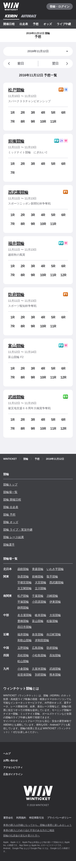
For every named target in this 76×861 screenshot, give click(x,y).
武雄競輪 (16, 397)
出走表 (23, 24)
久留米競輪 (39, 668)
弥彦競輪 (23, 576)
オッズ (47, 24)
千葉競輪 (37, 595)
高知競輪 (55, 655)
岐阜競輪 (40, 615)
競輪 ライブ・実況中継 (17, 529)
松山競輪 (23, 661)
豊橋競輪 (23, 621)
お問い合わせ (10, 760)
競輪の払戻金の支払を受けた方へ (21, 835)
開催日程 (9, 24)
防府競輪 (16, 294)
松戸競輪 (16, 90)
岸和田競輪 (42, 640)
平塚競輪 (23, 601)
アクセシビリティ (13, 767)
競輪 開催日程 (12, 499)
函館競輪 (23, 569)
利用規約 (21, 817)
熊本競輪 (55, 674)
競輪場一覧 (10, 492)
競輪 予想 (9, 514)
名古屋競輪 (24, 615)
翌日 (61, 63)
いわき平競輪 (55, 569)
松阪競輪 (52, 621)
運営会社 (8, 817)
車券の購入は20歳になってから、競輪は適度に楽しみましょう (37, 825)
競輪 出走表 (10, 507)
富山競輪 (16, 346)
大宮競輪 (40, 582)
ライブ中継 (64, 24)
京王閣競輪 (24, 588)
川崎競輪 (52, 595)
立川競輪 (40, 588)
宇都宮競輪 (24, 582)
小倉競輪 (23, 668)
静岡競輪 (23, 607)
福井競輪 (16, 243)
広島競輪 (37, 647)
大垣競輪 (55, 615)
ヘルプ (7, 753)
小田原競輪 (39, 601)
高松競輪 (23, 655)
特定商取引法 (36, 817)
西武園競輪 (18, 192)
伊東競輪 (55, 601)
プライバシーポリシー (59, 817)
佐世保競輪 (24, 674)
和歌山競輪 (24, 640)
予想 (36, 24)
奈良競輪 (37, 634)
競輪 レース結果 (13, 537)
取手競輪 (52, 576)
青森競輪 (37, 569)
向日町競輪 (54, 634)
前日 (15, 63)
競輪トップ (10, 484)
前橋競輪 (16, 141)
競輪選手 (9, 544)
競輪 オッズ (10, 522)
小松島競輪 (39, 655)
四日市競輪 (24, 626)
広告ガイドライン (13, 774)
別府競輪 (40, 674)
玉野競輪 (23, 647)
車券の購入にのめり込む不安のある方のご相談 (28, 830)
